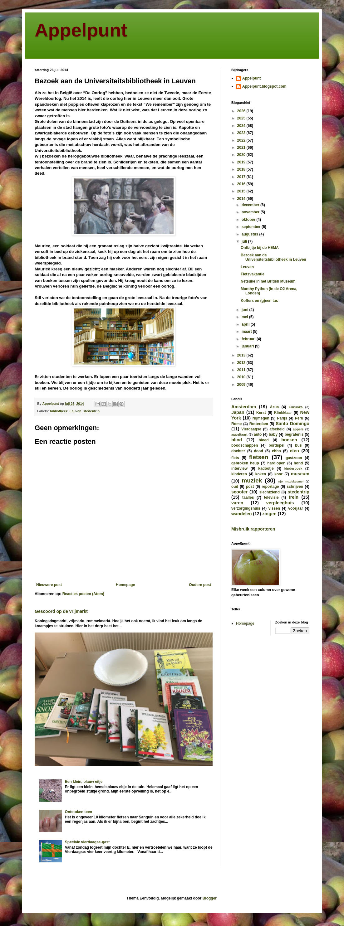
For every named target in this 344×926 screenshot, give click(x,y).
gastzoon (294, 458)
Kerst (261, 412)
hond (298, 463)
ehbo (276, 451)
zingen (269, 513)
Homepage (125, 585)
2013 (242, 355)
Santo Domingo (292, 423)
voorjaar (295, 508)
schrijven (295, 486)
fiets (235, 458)
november (251, 212)
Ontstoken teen (78, 812)
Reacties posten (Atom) (83, 594)
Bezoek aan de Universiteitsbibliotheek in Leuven (273, 257)
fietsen (258, 457)
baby (273, 434)
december (251, 205)
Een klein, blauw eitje (84, 781)
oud (234, 486)
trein (293, 497)
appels (298, 429)
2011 (242, 370)
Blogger (210, 898)
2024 (242, 126)
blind (236, 439)
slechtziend (269, 492)
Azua (274, 407)
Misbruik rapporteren (253, 528)
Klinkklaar (283, 412)
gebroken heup (245, 463)
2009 (242, 384)
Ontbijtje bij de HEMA (260, 247)
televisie (271, 497)
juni (245, 310)
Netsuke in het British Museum (268, 281)
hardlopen (276, 463)
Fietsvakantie (252, 274)
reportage (270, 486)
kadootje (265, 468)
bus (298, 445)
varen (237, 502)
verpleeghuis (280, 502)
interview (239, 468)
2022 (242, 140)
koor (278, 474)
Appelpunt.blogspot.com (264, 86)
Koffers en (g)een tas (259, 300)
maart (247, 331)
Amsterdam (243, 406)
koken (260, 474)
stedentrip (91, 411)
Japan (237, 412)
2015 (242, 191)
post (250, 486)
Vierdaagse (251, 429)
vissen (274, 508)
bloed (263, 440)
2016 (242, 184)
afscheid (277, 429)
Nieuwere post (49, 585)
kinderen (239, 474)
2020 (242, 155)
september (252, 227)
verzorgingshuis (245, 508)
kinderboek (293, 468)
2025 (242, 118)
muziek (252, 480)
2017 (242, 177)
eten (294, 450)
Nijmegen (261, 418)
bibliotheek (59, 411)
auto (258, 434)
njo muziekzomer (291, 481)
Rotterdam (258, 424)
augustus (250, 234)
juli (245, 241)
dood (258, 451)
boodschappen (244, 445)
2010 (242, 377)
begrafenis (294, 434)
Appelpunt (81, 30)
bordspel (276, 445)
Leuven (75, 411)
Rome (236, 424)
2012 (242, 363)
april (246, 324)
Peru (299, 418)
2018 (242, 169)
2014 (242, 198)
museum (300, 473)
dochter (238, 451)
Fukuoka (295, 407)
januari (248, 346)
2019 (242, 162)
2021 (242, 147)
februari (249, 339)
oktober (249, 219)
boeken (289, 439)
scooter (239, 491)
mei (245, 317)
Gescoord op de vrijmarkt (61, 611)
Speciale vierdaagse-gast (87, 842)
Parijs (282, 418)
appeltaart (239, 434)
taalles (248, 497)
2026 (242, 111)
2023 (242, 133)
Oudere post (200, 585)
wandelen (241, 513)
